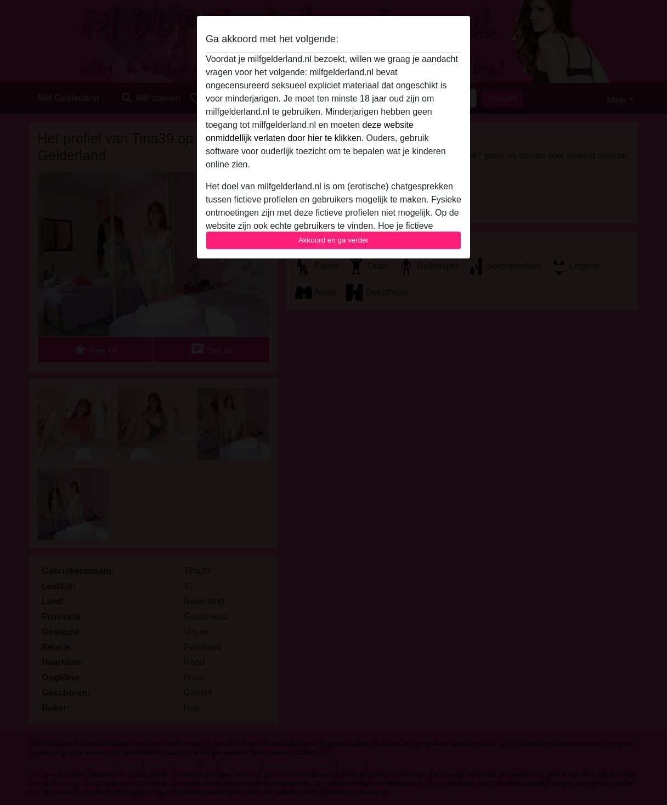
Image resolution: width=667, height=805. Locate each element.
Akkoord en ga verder (333, 240)
